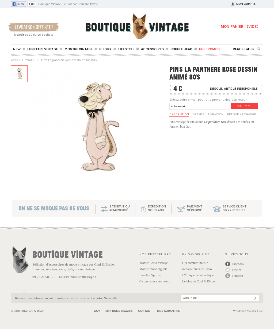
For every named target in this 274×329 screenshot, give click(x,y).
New (17, 49)
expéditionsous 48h (157, 208)
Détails (198, 114)
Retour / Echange (241, 114)
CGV (97, 311)
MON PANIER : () (239, 26)
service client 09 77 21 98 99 (234, 208)
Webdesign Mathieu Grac (248, 310)
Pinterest (237, 276)
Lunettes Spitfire (150, 275)
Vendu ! (30, 60)
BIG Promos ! (210, 49)
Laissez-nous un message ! (77, 277)
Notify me (244, 106)
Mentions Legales (119, 311)
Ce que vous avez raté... (154, 281)
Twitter (236, 270)
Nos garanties (168, 311)
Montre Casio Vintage (153, 263)
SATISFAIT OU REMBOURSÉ (119, 208)
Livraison (215, 114)
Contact (145, 311)
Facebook (238, 264)
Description (179, 114)
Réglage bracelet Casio (197, 269)
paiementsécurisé (194, 208)
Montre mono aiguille (153, 269)
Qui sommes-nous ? (195, 263)
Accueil (15, 60)
